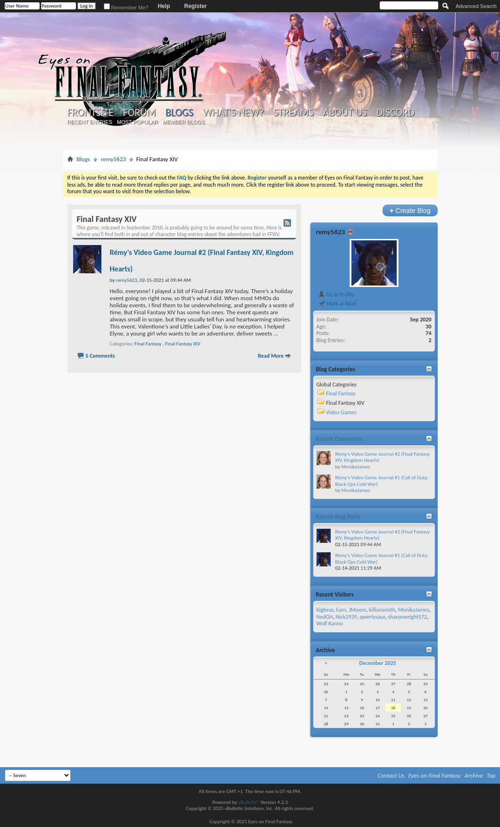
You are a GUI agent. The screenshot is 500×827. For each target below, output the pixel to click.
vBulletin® (248, 802)
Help (164, 6)
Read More (271, 355)
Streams (294, 112)
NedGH (325, 617)
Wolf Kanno (330, 623)
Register (195, 6)
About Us (345, 112)
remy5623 (113, 159)
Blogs (179, 112)
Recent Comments (339, 438)
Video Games (341, 412)
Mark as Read (337, 303)
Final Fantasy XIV (182, 344)
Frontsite (90, 112)
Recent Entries (89, 122)
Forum (139, 112)
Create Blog (410, 210)
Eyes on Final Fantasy (434, 775)
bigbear (325, 609)
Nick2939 (346, 617)
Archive (474, 775)
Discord (395, 112)
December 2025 (377, 663)
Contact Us (391, 775)
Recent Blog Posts (338, 516)
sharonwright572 (407, 617)
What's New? (233, 112)
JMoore (357, 609)
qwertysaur (372, 617)
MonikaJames (356, 467)
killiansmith (382, 609)
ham (341, 609)
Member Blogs (184, 122)
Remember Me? (126, 7)
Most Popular (137, 122)
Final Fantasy (147, 344)
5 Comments (100, 355)
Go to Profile (336, 294)
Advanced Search (476, 6)
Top (491, 775)
